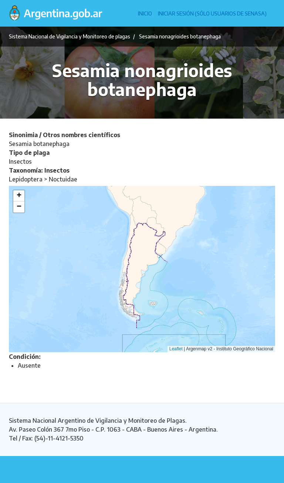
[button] (18, 195)
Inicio (145, 13)
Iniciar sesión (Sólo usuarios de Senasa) (212, 13)
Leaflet (176, 348)
